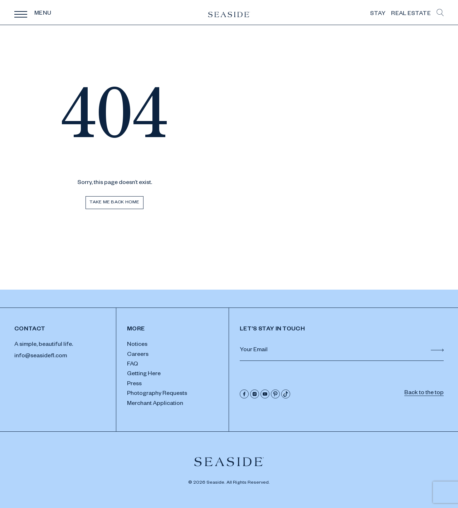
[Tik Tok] (285, 394)
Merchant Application (155, 404)
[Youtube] (264, 394)
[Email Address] (342, 351)
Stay (377, 14)
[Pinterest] (275, 394)
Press (134, 384)
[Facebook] (244, 394)
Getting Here (144, 374)
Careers (137, 355)
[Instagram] (254, 394)
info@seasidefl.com (40, 356)
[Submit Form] (437, 350)
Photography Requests (157, 394)
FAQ (132, 365)
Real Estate (411, 14)
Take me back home (114, 202)
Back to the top (424, 393)
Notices (137, 345)
